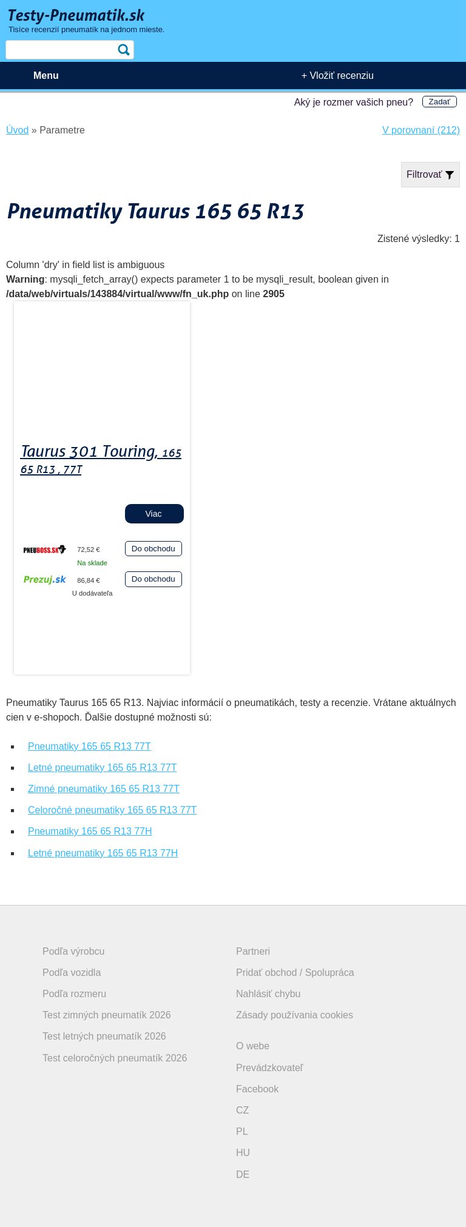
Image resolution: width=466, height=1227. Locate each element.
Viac (154, 514)
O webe (252, 1046)
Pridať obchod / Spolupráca (295, 972)
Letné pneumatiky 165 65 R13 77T (102, 767)
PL (242, 1131)
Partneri (253, 951)
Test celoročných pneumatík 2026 (114, 1058)
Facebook (257, 1089)
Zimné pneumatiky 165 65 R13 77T (104, 789)
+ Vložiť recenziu (338, 75)
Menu (46, 75)
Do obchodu (153, 548)
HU (243, 1153)
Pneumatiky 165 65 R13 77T (89, 746)
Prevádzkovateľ (269, 1068)
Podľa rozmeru (74, 994)
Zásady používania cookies (294, 1015)
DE (242, 1174)
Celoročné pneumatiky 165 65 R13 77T (112, 810)
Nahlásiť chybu (268, 994)
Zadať (439, 101)
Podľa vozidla (71, 972)
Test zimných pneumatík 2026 (106, 1015)
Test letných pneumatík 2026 (104, 1036)
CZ (242, 1110)
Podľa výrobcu (73, 951)
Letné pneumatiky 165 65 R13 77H (103, 853)
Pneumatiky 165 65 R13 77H (90, 831)
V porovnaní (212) (421, 130)
